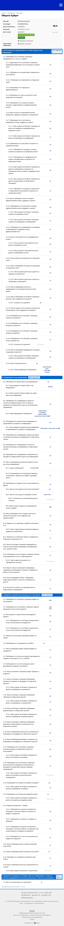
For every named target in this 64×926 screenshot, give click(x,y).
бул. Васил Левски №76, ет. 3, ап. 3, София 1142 (36, 892)
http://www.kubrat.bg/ (24, 21)
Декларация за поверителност (34, 903)
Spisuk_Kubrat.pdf (25, 44)
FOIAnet (32, 919)
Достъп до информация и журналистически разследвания (32, 915)
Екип (21, 903)
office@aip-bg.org (27, 897)
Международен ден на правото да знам (32, 913)
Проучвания (11, 13)
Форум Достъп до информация (32, 917)
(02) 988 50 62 (25, 895)
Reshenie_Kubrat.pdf (26, 41)
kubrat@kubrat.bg (23, 24)
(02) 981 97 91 (36, 895)
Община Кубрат (10, 15)
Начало (4, 13)
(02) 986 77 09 (46, 895)
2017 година (19, 13)
